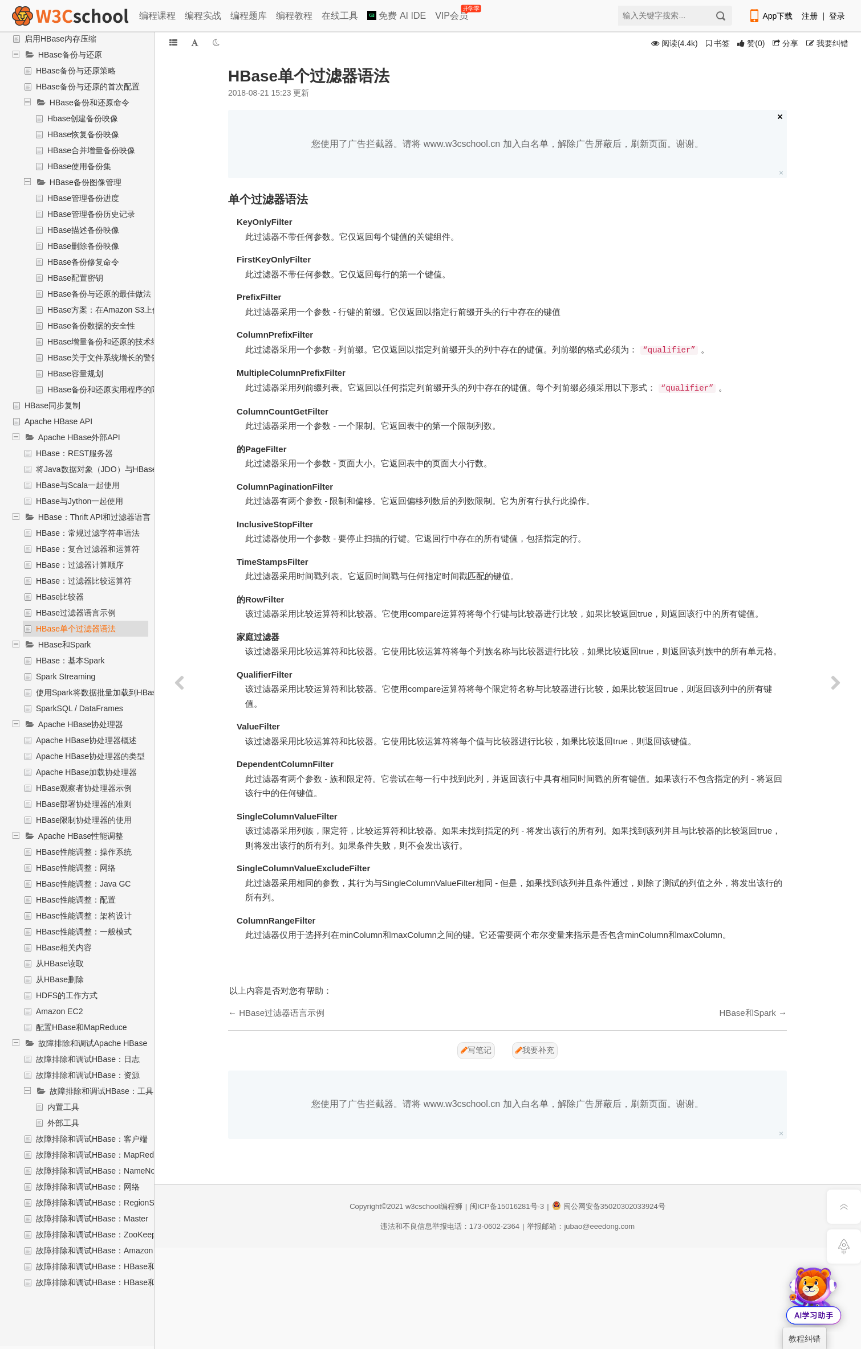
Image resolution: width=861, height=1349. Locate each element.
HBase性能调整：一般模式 (84, 931)
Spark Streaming (65, 676)
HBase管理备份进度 (83, 198)
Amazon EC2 (59, 1011)
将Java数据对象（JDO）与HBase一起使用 (112, 469)
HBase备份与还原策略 (76, 70)
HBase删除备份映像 (83, 246)
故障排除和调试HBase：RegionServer (104, 1202)
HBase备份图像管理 (85, 182)
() (751, 43)
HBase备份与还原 (70, 54)
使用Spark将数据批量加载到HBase (98, 692)
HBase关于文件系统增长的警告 (103, 357)
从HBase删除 (60, 979)
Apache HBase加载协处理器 (86, 772)
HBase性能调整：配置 (76, 899)
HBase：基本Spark (70, 660)
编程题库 (248, 15)
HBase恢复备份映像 (83, 134)
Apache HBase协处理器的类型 (90, 756)
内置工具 (63, 1107)
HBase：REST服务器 (74, 453)
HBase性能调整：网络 (76, 867)
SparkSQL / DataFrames (79, 708)
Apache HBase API (58, 421)
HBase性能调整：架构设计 (84, 915)
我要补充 (534, 1050)
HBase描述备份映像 (83, 230)
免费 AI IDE (396, 15)
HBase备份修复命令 (83, 261)
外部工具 (63, 1122)
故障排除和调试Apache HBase (92, 1043)
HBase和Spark (64, 644)
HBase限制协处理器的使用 (84, 820)
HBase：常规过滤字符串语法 (88, 533)
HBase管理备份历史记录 (91, 214)
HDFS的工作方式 (67, 995)
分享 (785, 43)
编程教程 (294, 15)
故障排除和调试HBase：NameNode (100, 1170)
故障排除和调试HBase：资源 (88, 1075)
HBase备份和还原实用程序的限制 (107, 389)
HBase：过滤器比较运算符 (84, 580)
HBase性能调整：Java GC (83, 883)
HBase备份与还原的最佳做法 (99, 293)
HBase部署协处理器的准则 (84, 804)
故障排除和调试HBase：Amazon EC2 (103, 1250)
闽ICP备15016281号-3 (507, 1206)
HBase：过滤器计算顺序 (80, 564)
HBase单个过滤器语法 (76, 628)
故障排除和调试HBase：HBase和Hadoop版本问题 (126, 1266)
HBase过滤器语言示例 (76, 612)
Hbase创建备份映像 (82, 118)
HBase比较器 (60, 596)
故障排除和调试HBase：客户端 (92, 1138)
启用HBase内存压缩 (60, 38)
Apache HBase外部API (79, 437)
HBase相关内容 (64, 947)
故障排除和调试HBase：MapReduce (101, 1154)
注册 (810, 15)
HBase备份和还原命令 (89, 102)
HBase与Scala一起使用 (78, 485)
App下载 (770, 16)
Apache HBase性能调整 (80, 835)
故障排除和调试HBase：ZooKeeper (99, 1234)
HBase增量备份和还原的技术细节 (107, 341)
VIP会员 (452, 13)
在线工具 (340, 15)
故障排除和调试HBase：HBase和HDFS (106, 1282)
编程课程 (157, 15)
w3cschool (422, 1206)
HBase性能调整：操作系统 (84, 851)
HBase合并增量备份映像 (91, 150)
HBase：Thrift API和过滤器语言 (94, 517)
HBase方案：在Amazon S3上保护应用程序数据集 (135, 309)
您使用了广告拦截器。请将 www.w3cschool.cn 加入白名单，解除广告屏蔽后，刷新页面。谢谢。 (507, 144)
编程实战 (203, 15)
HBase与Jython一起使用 (79, 501)
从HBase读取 (60, 963)
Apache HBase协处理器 (80, 724)
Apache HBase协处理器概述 (86, 740)
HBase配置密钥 (75, 277)
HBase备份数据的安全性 (91, 325)
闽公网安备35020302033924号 (608, 1206)
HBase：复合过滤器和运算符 (88, 548)
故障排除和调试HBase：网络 (88, 1186)
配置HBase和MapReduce (81, 1027)
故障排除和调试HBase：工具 (101, 1091)
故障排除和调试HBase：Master (92, 1218)
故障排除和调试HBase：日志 (88, 1059)
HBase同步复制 (52, 405)
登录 (837, 15)
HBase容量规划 (75, 373)
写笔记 (476, 1050)
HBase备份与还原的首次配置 (88, 86)
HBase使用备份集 (79, 166)
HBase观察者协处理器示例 (84, 788)
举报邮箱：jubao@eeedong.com (581, 1226)
